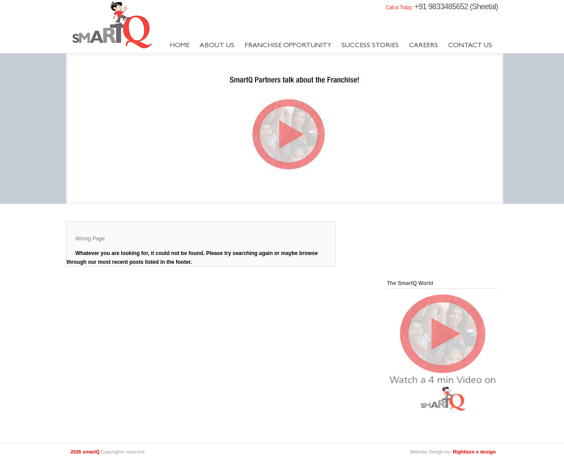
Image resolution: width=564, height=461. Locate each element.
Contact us (470, 45)
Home (179, 45)
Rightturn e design (474, 451)
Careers (423, 45)
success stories (370, 45)
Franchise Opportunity (288, 45)
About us (217, 45)
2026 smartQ (85, 451)
